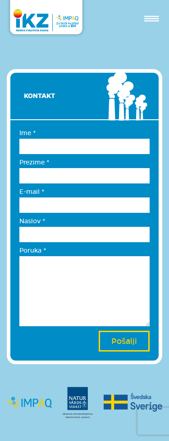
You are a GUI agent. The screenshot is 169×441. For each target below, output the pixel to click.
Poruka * (32, 250)
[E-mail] (84, 205)
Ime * (27, 132)
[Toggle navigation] (151, 18)
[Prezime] (84, 175)
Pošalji (124, 341)
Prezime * (34, 162)
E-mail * (32, 191)
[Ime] (84, 146)
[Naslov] (84, 234)
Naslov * (32, 221)
